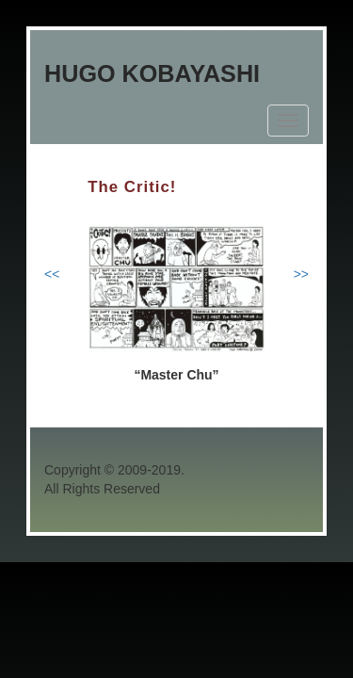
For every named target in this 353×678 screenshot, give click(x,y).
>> (301, 274)
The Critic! (132, 187)
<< (51, 274)
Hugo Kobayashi (152, 73)
